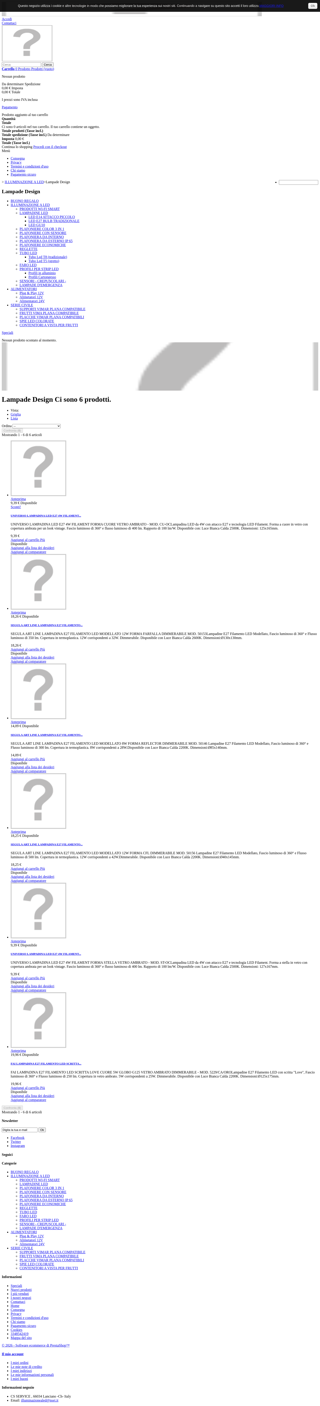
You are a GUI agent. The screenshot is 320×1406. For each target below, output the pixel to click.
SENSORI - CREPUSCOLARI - (43, 281)
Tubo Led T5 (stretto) (43, 261)
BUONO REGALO (25, 201)
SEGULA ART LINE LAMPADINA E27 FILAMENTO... (47, 625)
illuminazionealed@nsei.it (39, 1400)
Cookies (16, 1330)
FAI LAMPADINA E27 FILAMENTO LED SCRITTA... (46, 1063)
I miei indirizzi (21, 1371)
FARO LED (28, 265)
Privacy (16, 162)
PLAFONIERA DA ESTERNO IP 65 (46, 241)
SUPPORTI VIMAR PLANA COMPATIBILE (52, 309)
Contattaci (9, 23)
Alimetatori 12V (31, 297)
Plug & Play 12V (32, 293)
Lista (14, 418)
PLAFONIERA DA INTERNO (42, 237)
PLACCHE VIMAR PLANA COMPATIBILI (52, 317)
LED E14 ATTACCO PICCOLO (51, 217)
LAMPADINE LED (34, 213)
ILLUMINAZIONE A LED (30, 205)
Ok (313, 6)
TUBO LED (28, 253)
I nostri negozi (21, 1298)
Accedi (7, 19)
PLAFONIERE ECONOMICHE (43, 245)
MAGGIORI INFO (271, 6)
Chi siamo (18, 170)
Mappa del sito (21, 1338)
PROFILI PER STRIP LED (39, 269)
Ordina (7, 426)
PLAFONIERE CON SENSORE (43, 233)
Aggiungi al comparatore (28, 552)
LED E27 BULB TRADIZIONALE (53, 221)
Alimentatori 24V (32, 301)
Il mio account (13, 1354)
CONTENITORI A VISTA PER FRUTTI (49, 325)
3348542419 (19, 1334)
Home (15, 1306)
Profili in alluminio (42, 273)
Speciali (7, 333)
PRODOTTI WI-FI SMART (40, 209)
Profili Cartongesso (42, 277)
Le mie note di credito (26, 1367)
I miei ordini (19, 1363)
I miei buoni (19, 1379)
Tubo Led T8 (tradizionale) (47, 257)
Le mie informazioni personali (32, 1375)
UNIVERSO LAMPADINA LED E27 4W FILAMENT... (46, 515)
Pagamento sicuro (23, 174)
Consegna (18, 158)
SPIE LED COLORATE (37, 321)
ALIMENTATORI (24, 289)
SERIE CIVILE (22, 305)
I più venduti (20, 1294)
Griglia (16, 414)
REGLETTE (29, 249)
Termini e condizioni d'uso (29, 166)
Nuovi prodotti (21, 1290)
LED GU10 (36, 225)
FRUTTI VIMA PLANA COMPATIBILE (49, 313)
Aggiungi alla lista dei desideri (32, 548)
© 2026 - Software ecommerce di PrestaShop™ (36, 1345)
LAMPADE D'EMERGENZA (41, 285)
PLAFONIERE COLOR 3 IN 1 (42, 229)
